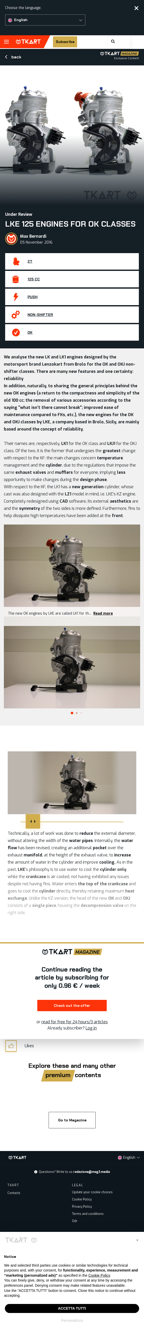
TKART (28, 41)
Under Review (18, 214)
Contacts (13, 1193)
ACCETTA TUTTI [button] (72, 1308)
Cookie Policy (82, 1199)
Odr (74, 1221)
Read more (103, 613)
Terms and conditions (88, 1214)
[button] (45, 20)
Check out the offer (72, 1005)
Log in (91, 1028)
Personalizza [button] (72, 1320)
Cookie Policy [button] (99, 1275)
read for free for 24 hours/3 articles (74, 1022)
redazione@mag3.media (91, 1172)
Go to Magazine (72, 1120)
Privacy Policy (82, 1207)
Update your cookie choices (92, 1192)
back (13, 57)
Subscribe (72, 41)
